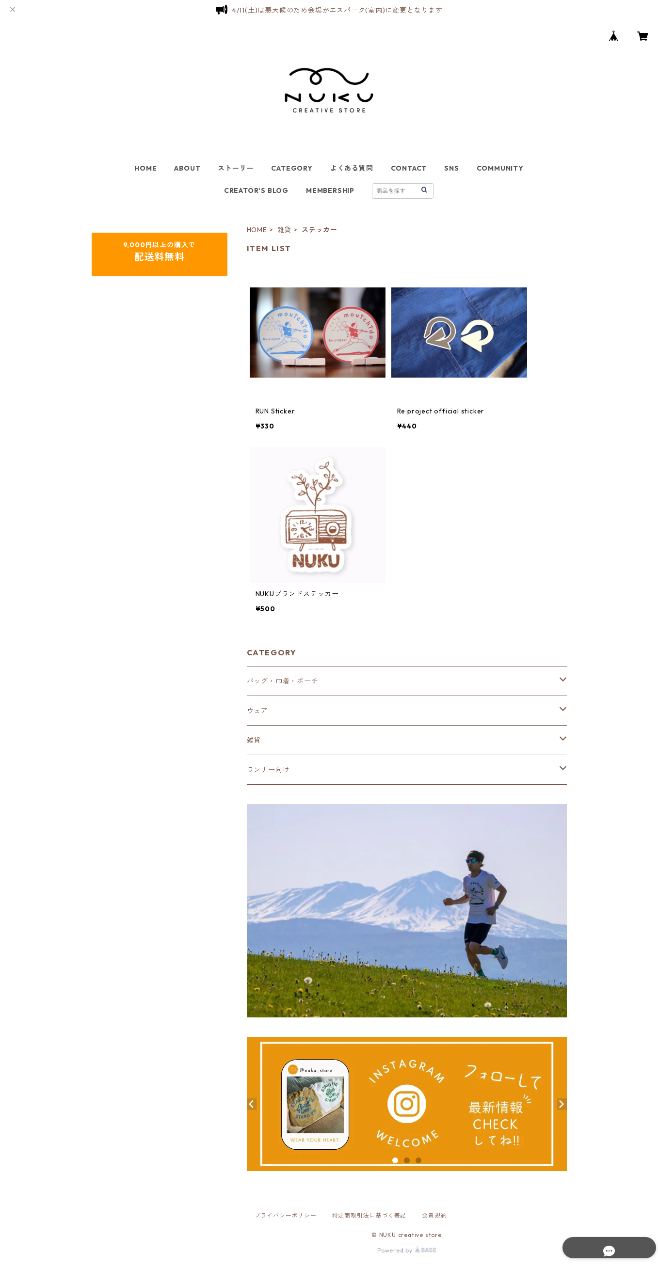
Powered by (406, 1250)
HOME (145, 168)
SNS (451, 168)
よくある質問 (351, 168)
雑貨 (284, 229)
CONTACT (409, 168)
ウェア (257, 710)
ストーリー (236, 168)
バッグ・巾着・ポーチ (283, 681)
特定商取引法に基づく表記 (369, 1215)
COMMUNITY (500, 168)
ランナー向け (268, 769)
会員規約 (434, 1215)
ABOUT (187, 168)
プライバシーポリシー (286, 1215)
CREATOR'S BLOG (256, 190)
